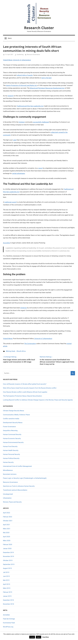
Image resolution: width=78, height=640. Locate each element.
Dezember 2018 (8, 600)
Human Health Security (10, 450)
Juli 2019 (6, 572)
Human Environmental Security (13, 442)
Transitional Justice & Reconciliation (15, 490)
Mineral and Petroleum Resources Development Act (47, 88)
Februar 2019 (7, 592)
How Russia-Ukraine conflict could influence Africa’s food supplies (25, 392)
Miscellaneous (8, 470)
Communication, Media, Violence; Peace (16, 415)
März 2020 (6, 540)
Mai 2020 (6, 532)
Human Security (8, 462)
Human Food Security (10, 446)
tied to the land (46, 78)
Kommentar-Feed (9, 623)
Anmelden (6, 615)
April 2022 (6, 513)
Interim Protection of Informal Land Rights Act (21, 85)
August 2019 (7, 568)
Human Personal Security (11, 454)
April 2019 (6, 584)
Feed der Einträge (9, 619)
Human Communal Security (12, 434)
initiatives (23, 308)
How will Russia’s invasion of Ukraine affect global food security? (24, 384)
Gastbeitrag (20, 54)
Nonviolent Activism (9, 474)
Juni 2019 (6, 576)
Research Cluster (39, 27)
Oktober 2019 (7, 560)
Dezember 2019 (8, 552)
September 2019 (8, 564)
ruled (14, 140)
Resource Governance (33, 54)
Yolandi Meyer (7, 60)
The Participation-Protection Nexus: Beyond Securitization (22, 396)
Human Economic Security (12, 438)
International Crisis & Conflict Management (17, 466)
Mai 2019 (6, 580)
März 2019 (6, 588)
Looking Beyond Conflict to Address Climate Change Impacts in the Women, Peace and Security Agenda (38, 400)
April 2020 (6, 536)
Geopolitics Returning (10, 430)
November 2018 (8, 604)
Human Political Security (11, 458)
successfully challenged (41, 122)
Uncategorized (8, 494)
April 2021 (6, 524)
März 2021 (6, 529)
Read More (45, 637)
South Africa (21, 351)
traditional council (10, 202)
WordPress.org (8, 627)
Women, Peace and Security (12, 502)
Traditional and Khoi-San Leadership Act (30, 106)
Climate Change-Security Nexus (13, 411)
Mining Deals (11, 351)
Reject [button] (38, 637)
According (6, 243)
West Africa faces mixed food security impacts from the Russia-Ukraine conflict (29, 388)
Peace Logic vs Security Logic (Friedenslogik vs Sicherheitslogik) (25, 478)
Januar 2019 (7, 596)
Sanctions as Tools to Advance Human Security (19, 486)
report (40, 168)
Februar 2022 (7, 517)
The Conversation (30, 343)
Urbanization (7, 498)
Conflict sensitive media (11, 418)
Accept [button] (32, 637)
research (10, 96)
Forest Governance (9, 426)
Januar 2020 (7, 548)
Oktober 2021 (7, 521)
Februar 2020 (7, 544)
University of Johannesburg (22, 60)
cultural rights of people (25, 75)
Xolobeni (22, 122)
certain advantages (18, 173)
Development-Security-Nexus (12, 422)
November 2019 (8, 556)
